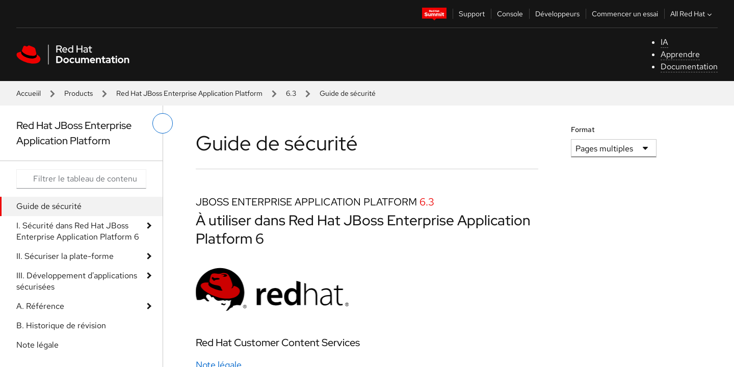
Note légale (37, 344)
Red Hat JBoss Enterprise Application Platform (189, 93)
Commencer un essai (625, 13)
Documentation (689, 66)
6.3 (291, 93)
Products (78, 93)
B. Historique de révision (61, 325)
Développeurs (557, 13)
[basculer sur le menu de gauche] (162, 123)
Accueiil (28, 93)
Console (510, 13)
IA (664, 42)
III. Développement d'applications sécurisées (76, 281)
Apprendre (680, 54)
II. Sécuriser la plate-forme (65, 256)
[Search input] (81, 179)
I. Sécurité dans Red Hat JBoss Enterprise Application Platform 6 (77, 231)
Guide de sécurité (49, 206)
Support (472, 13)
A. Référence (40, 306)
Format (583, 129)
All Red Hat (692, 13)
